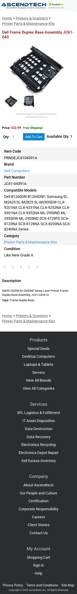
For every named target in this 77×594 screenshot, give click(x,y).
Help (38, 573)
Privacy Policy (13, 585)
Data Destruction (38, 429)
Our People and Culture (38, 493)
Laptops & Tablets (38, 364)
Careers (38, 517)
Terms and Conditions (42, 585)
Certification (38, 501)
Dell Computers (16, 171)
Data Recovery (39, 437)
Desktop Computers (38, 356)
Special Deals (38, 349)
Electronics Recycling (38, 445)
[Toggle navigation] (71, 5)
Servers (38, 373)
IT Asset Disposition (38, 421)
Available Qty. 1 (59, 136)
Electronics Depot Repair (39, 453)
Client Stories (38, 525)
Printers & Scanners (32, 18)
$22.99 (27, 128)
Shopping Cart (38, 557)
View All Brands (38, 380)
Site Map (67, 585)
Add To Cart (33, 137)
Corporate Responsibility (39, 509)
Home (7, 18)
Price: (6, 128)
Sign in (38, 565)
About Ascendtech (38, 485)
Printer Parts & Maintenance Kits (28, 24)
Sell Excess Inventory (38, 461)
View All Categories (38, 388)
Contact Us (39, 533)
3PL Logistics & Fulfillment (38, 413)
